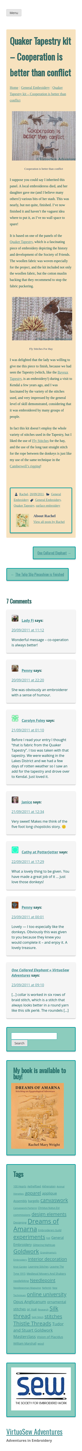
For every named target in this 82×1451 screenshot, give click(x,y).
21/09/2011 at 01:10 (28, 730)
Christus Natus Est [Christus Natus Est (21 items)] (48, 1208)
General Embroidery (35, 87)
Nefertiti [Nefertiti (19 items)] (46, 1287)
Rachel (23, 494)
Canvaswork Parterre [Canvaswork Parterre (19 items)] (25, 1208)
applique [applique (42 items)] (49, 1193)
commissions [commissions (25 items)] (21, 1215)
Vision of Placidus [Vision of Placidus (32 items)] (50, 1337)
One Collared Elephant (52, 553)
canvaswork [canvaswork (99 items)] (54, 1200)
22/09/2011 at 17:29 (28, 861)
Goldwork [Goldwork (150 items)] (26, 1251)
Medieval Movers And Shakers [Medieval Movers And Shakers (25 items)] (46, 1274)
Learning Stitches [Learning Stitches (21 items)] (38, 1266)
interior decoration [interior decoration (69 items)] (47, 1259)
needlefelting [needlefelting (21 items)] (21, 1281)
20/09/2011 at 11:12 (28, 630)
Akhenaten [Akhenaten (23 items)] (49, 1186)
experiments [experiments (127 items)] (29, 1236)
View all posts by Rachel (49, 522)
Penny (27, 670)
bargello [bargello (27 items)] (33, 1201)
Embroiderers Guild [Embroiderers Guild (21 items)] (49, 1230)
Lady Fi (28, 620)
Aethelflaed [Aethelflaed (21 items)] (34, 1186)
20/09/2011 (37, 494)
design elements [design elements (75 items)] (48, 1214)
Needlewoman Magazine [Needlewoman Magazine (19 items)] (27, 1287)
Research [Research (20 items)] (43, 1309)
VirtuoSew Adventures (34, 1431)
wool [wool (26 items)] (41, 1344)
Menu (14, 13)
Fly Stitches (40, 441)
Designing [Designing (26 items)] (20, 1222)
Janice (27, 802)
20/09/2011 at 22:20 (28, 680)
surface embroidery (48, 505)
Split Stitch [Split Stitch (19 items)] (38, 1317)
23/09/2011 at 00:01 (28, 917)
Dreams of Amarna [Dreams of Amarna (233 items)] (36, 1225)
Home (14, 87)
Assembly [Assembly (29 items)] (20, 1201)
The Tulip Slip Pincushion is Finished (39, 574)
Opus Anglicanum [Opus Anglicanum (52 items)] (29, 1301)
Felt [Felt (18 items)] (48, 1238)
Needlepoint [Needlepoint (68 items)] (42, 1280)
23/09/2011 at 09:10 (28, 985)
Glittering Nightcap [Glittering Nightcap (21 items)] (44, 1245)
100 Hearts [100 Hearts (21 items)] (19, 1186)
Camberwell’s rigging (25, 466)
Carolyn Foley (33, 720)
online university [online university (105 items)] (46, 1294)
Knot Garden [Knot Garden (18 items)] (20, 1266)
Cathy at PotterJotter (40, 852)
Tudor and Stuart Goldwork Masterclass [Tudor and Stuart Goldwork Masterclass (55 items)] (38, 1330)
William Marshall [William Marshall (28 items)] (25, 1343)
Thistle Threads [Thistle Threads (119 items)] (32, 1323)
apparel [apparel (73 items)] (33, 1193)
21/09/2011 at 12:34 (28, 811)
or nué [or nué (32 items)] (32, 1309)
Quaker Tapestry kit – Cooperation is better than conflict (38, 94)
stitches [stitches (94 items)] (53, 1316)
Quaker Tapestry (21, 242)
